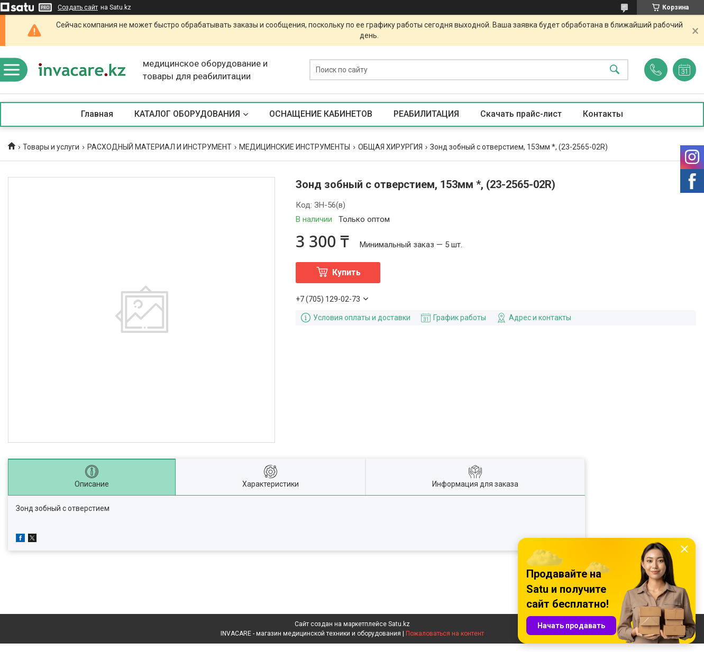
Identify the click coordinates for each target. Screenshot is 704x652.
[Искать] (614, 70)
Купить (346, 272)
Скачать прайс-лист (521, 114)
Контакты (603, 114)
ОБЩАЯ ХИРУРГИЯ (390, 147)
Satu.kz (399, 624)
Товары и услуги (51, 147)
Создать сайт (78, 7)
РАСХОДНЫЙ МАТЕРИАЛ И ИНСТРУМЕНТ (159, 147)
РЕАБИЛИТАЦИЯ (426, 114)
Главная (97, 114)
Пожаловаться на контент (445, 633)
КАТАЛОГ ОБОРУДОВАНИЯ (187, 114)
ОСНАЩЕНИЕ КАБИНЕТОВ (320, 114)
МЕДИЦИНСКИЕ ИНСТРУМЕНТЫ (294, 147)
